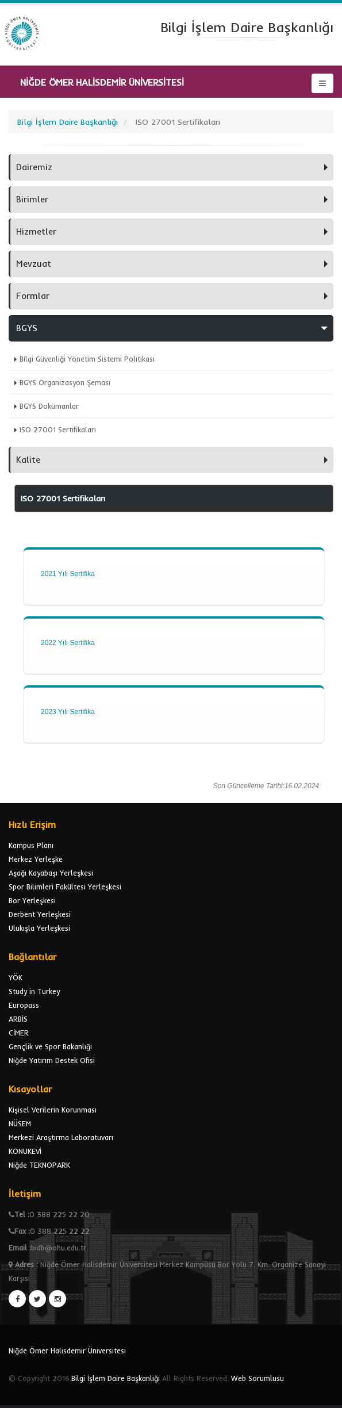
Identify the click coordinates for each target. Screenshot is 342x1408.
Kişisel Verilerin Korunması (53, 1109)
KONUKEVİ (25, 1151)
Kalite (28, 459)
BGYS (26, 328)
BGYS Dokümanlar (49, 405)
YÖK (15, 977)
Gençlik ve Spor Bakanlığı (50, 1046)
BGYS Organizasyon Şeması (65, 382)
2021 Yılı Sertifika (68, 574)
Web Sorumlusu (257, 1378)
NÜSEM (20, 1123)
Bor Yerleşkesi (32, 900)
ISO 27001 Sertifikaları (58, 429)
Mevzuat (33, 263)
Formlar (32, 295)
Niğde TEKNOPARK (39, 1164)
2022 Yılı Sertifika (68, 643)
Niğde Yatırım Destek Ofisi (52, 1060)
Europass (24, 1005)
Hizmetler (36, 231)
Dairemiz (34, 167)
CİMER (19, 1032)
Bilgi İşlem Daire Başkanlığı (115, 1378)
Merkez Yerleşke (36, 859)
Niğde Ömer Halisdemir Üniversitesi (67, 1350)
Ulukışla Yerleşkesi (39, 928)
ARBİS (18, 1018)
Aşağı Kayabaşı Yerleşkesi (51, 872)
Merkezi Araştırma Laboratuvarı (61, 1137)
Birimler (32, 199)
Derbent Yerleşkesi (40, 914)
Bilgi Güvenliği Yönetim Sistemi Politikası (87, 358)
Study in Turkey (34, 991)
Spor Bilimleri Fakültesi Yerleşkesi (65, 886)
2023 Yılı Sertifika (68, 712)
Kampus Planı (31, 845)
